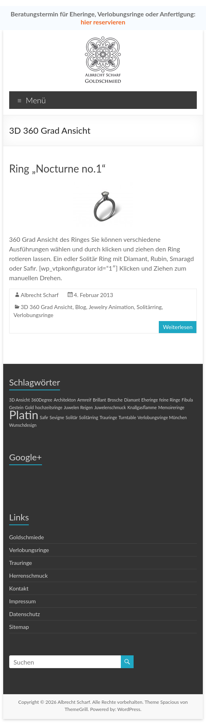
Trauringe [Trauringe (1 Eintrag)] (108, 417)
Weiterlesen (177, 326)
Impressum (22, 601)
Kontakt (19, 588)
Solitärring (149, 306)
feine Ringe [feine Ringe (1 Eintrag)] (169, 399)
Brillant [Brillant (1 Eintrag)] (99, 399)
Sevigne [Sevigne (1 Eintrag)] (57, 417)
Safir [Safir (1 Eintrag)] (44, 417)
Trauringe (20, 562)
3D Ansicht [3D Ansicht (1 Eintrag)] (19, 399)
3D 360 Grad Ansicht (46, 306)
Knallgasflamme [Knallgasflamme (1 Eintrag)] (142, 407)
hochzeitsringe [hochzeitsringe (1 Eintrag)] (48, 407)
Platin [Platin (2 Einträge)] (23, 415)
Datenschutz (24, 614)
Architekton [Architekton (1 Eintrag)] (65, 399)
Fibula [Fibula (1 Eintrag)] (187, 399)
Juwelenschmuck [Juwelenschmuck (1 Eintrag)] (110, 407)
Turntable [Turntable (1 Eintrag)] (127, 417)
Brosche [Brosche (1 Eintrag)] (115, 399)
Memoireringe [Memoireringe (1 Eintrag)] (171, 407)
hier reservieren (103, 22)
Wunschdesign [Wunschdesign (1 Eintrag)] (22, 425)
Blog (80, 306)
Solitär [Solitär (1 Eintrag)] (72, 417)
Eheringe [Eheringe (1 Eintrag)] (149, 399)
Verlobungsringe (34, 314)
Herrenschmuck (28, 575)
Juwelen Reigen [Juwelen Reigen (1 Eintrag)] (78, 407)
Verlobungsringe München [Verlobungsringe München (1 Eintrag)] (162, 417)
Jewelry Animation (111, 306)
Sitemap (19, 626)
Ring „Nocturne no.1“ (57, 168)
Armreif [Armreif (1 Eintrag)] (84, 399)
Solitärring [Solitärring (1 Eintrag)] (88, 417)
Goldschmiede (26, 537)
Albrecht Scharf (40, 294)
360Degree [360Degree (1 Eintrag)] (41, 399)
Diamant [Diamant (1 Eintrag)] (132, 399)
